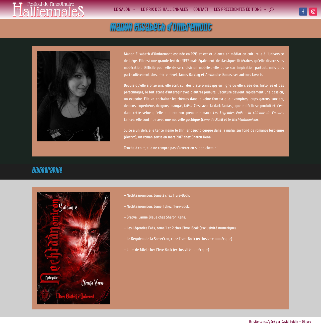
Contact (200, 9)
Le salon (122, 9)
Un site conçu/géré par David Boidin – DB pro (280, 321)
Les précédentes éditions (238, 9)
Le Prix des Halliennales (164, 9)
